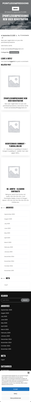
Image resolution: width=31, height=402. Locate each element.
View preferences (15, 398)
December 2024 (9, 256)
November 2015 (9, 270)
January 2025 (8, 252)
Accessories (5, 370)
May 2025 (7, 233)
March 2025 (7, 242)
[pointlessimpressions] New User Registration (15, 99)
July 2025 (7, 223)
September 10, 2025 (9, 35)
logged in (12, 61)
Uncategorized (22, 27)
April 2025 (7, 238)
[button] (28, 372)
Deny (15, 393)
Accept (15, 389)
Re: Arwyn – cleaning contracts (15, 190)
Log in (6, 285)
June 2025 (7, 228)
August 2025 (8, 219)
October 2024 (8, 266)
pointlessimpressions (15, 3)
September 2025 (9, 214)
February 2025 (8, 247)
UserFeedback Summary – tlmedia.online (15, 145)
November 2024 (9, 261)
